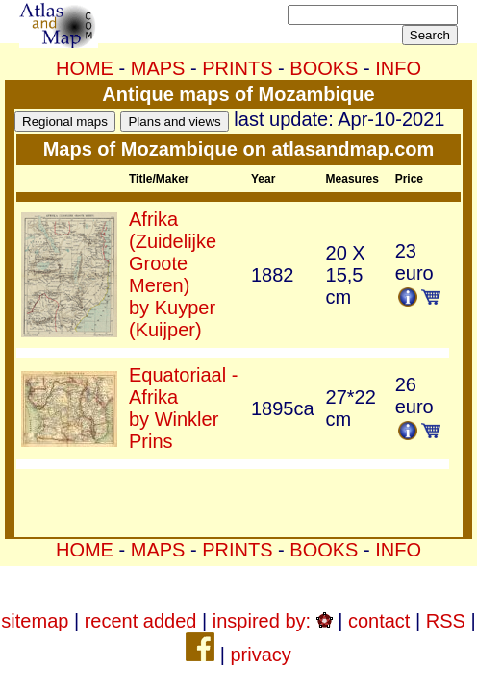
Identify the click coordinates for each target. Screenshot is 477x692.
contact (379, 620)
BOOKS (323, 68)
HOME (84, 68)
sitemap (34, 620)
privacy (260, 654)
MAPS (158, 68)
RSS (445, 620)
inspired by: (273, 620)
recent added (141, 620)
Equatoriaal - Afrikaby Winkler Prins (183, 408)
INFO (398, 68)
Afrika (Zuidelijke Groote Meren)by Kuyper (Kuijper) (172, 274)
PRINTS (237, 68)
